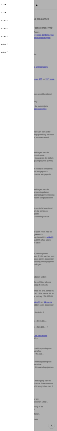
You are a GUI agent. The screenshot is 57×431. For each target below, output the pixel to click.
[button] (17, 5)
